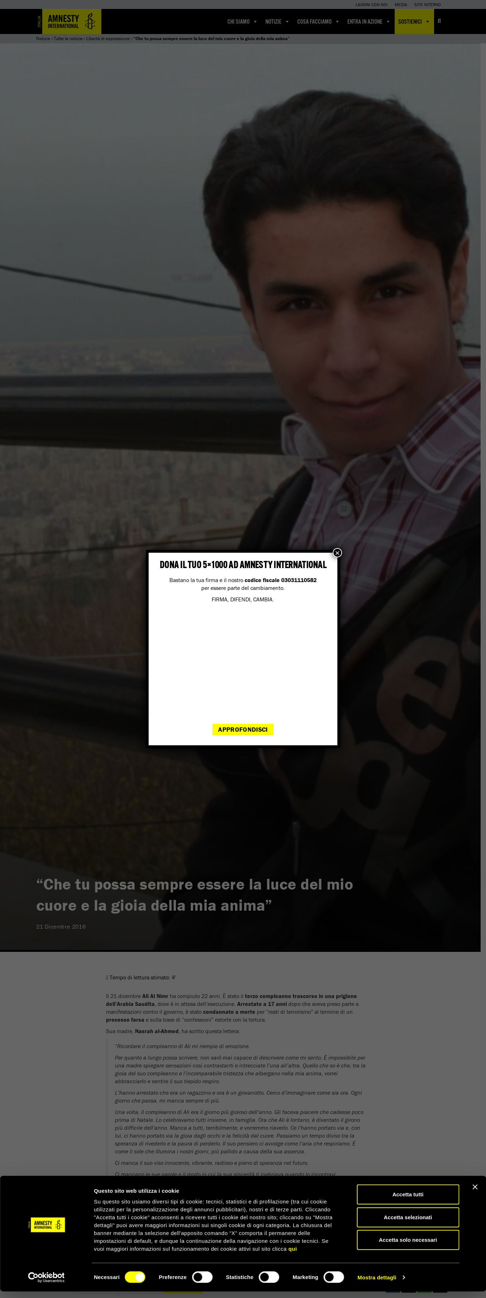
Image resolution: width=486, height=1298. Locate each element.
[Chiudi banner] (474, 1193)
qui (292, 1255)
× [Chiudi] (337, 552)
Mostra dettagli (376, 1284)
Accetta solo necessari (408, 1246)
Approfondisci (243, 729)
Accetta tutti (408, 1201)
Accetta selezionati (408, 1224)
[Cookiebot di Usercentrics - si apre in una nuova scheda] (46, 1284)
